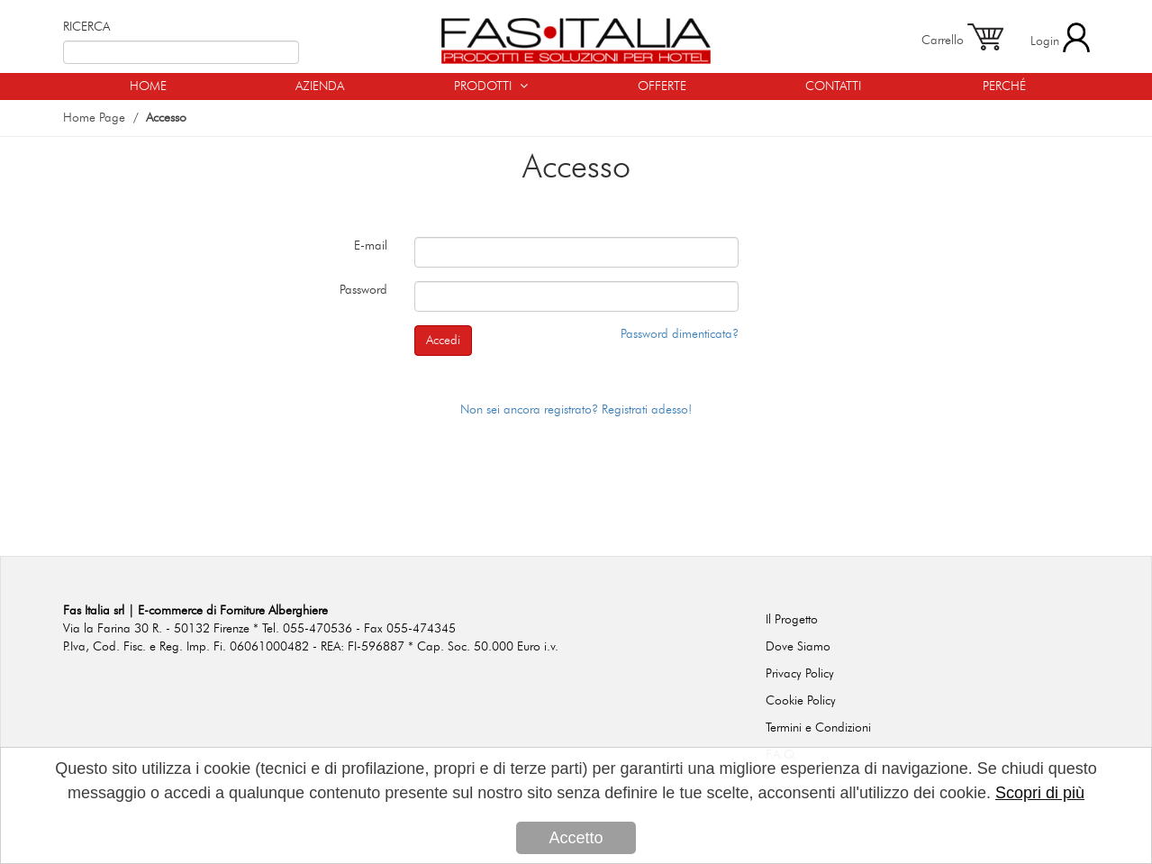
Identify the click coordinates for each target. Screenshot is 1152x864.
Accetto (576, 839)
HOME (148, 86)
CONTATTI (833, 86)
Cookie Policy (801, 701)
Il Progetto (792, 620)
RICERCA (86, 27)
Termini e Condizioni (818, 728)
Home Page (94, 118)
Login (1060, 37)
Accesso (166, 118)
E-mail (370, 246)
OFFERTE (662, 86)
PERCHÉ (1004, 86)
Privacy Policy (800, 674)
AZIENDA (319, 86)
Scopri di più (1039, 794)
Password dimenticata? (680, 334)
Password (363, 290)
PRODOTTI (491, 86)
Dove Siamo (798, 647)
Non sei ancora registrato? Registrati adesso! (576, 410)
